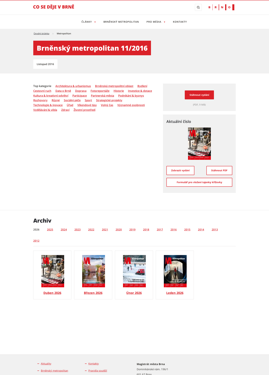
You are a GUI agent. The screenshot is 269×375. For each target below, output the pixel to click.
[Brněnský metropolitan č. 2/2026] (134, 275)
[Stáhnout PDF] (219, 170)
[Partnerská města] (102, 95)
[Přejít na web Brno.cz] (221, 7)
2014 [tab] (201, 229)
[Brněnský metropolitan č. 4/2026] (52, 275)
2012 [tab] (36, 240)
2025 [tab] (50, 229)
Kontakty (181, 21)
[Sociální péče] (72, 100)
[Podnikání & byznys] (131, 95)
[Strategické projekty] (109, 100)
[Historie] (119, 91)
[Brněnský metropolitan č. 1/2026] (175, 275)
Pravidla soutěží (97, 370)
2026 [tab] (36, 229)
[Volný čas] (107, 105)
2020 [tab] (119, 229)
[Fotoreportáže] (100, 91)
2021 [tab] (105, 229)
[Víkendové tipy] (87, 105)
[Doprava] (80, 91)
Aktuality (46, 363)
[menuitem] (42, 86)
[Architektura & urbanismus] (73, 86)
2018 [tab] (146, 229)
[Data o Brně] (63, 91)
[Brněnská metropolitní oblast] (114, 86)
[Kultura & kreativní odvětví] (50, 95)
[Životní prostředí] (84, 110)
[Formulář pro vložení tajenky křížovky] (199, 182)
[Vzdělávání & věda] (45, 110)
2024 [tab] (64, 229)
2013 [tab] (215, 229)
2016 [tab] (174, 229)
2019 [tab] (132, 229)
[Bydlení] (142, 86)
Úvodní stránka (41, 33)
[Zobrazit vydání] (180, 170)
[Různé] (56, 100)
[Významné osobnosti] (131, 105)
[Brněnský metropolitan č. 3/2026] (93, 275)
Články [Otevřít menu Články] (85, 21)
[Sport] (88, 100)
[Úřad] (70, 105)
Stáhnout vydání (199, 94)
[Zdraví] (65, 110)
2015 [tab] (187, 229)
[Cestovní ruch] (42, 91)
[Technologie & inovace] (48, 105)
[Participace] (79, 95)
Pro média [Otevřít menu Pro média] (154, 21)
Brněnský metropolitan (120, 21)
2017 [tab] (160, 229)
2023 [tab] (77, 229)
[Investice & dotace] (140, 91)
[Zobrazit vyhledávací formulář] (198, 7)
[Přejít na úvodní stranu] (53, 9)
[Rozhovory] (40, 100)
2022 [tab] (91, 229)
